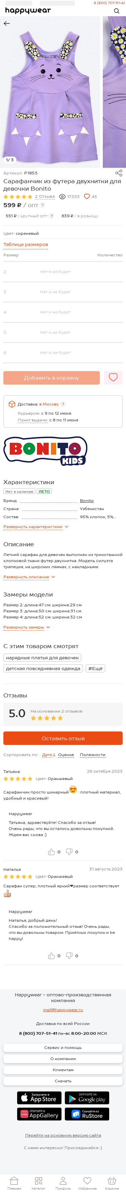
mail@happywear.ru (63, 1009)
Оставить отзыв (63, 738)
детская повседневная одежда (43, 668)
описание (29, 577)
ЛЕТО (44, 492)
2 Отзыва (45, 196)
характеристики (35, 527)
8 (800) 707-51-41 (38, 1033)
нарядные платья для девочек (42, 657)
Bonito (87, 500)
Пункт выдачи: (33, 420)
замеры (26, 627)
